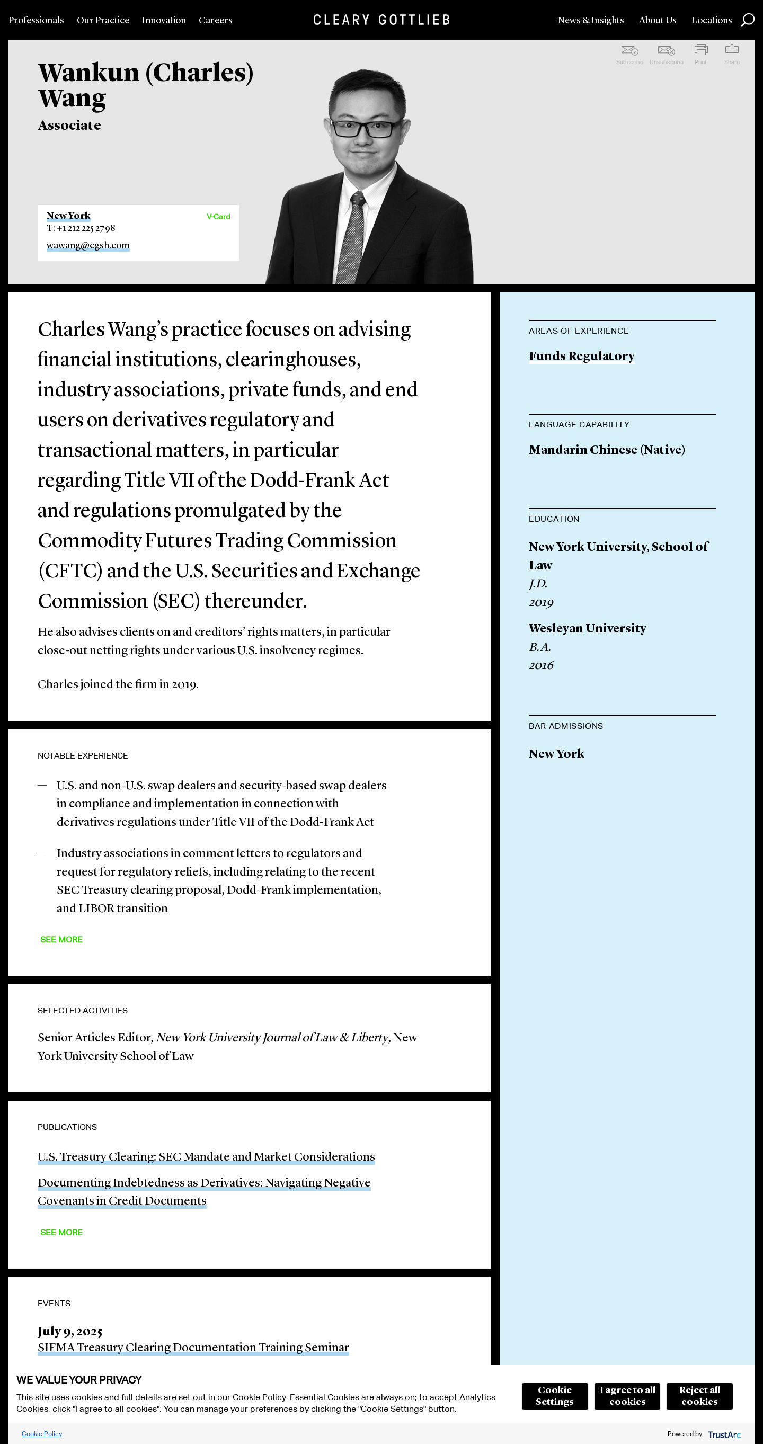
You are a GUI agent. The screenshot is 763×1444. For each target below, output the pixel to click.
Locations (711, 20)
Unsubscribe (667, 62)
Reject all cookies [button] (699, 1396)
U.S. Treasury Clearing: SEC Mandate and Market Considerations (206, 1158)
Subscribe (629, 62)
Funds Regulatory (582, 357)
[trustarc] (723, 1433)
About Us (658, 20)
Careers (216, 20)
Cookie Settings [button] (555, 1396)
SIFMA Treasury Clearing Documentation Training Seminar (193, 1348)
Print (701, 62)
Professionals (36, 20)
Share (732, 62)
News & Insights (591, 20)
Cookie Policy (42, 1434)
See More (61, 939)
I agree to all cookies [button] (627, 1396)
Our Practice (103, 20)
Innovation (164, 20)
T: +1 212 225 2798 (81, 228)
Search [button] (748, 20)
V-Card (218, 216)
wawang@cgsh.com (88, 246)
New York (69, 216)
